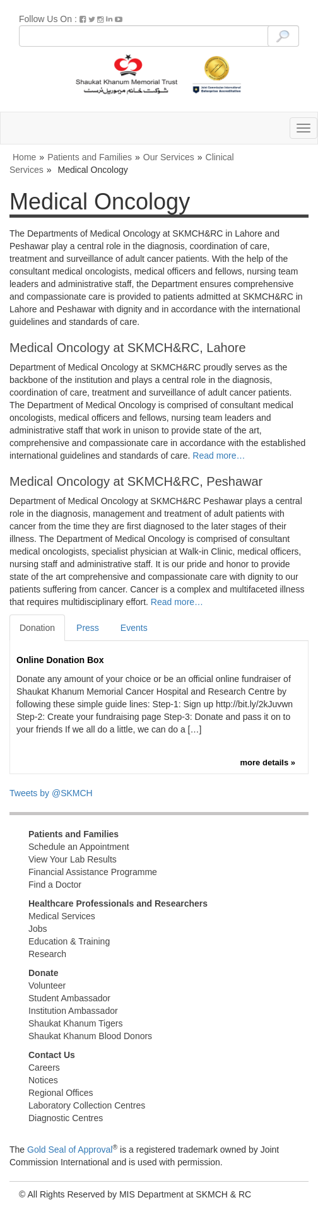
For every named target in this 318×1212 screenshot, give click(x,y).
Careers (44, 1067)
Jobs (37, 929)
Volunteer (47, 985)
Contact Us (51, 1055)
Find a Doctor (54, 885)
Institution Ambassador (73, 1011)
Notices (43, 1080)
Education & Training (69, 941)
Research (47, 954)
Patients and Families (89, 157)
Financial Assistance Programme (92, 872)
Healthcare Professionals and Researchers (118, 903)
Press (87, 628)
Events (134, 628)
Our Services (168, 157)
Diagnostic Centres (65, 1118)
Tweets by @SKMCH (51, 793)
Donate (43, 973)
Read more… (218, 455)
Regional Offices (60, 1093)
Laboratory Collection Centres (86, 1105)
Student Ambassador (69, 998)
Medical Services (61, 916)
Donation (37, 628)
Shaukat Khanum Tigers (75, 1023)
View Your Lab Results (72, 859)
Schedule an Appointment (78, 847)
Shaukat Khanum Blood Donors (90, 1036)
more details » (267, 762)
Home (24, 157)
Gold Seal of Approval (69, 1149)
